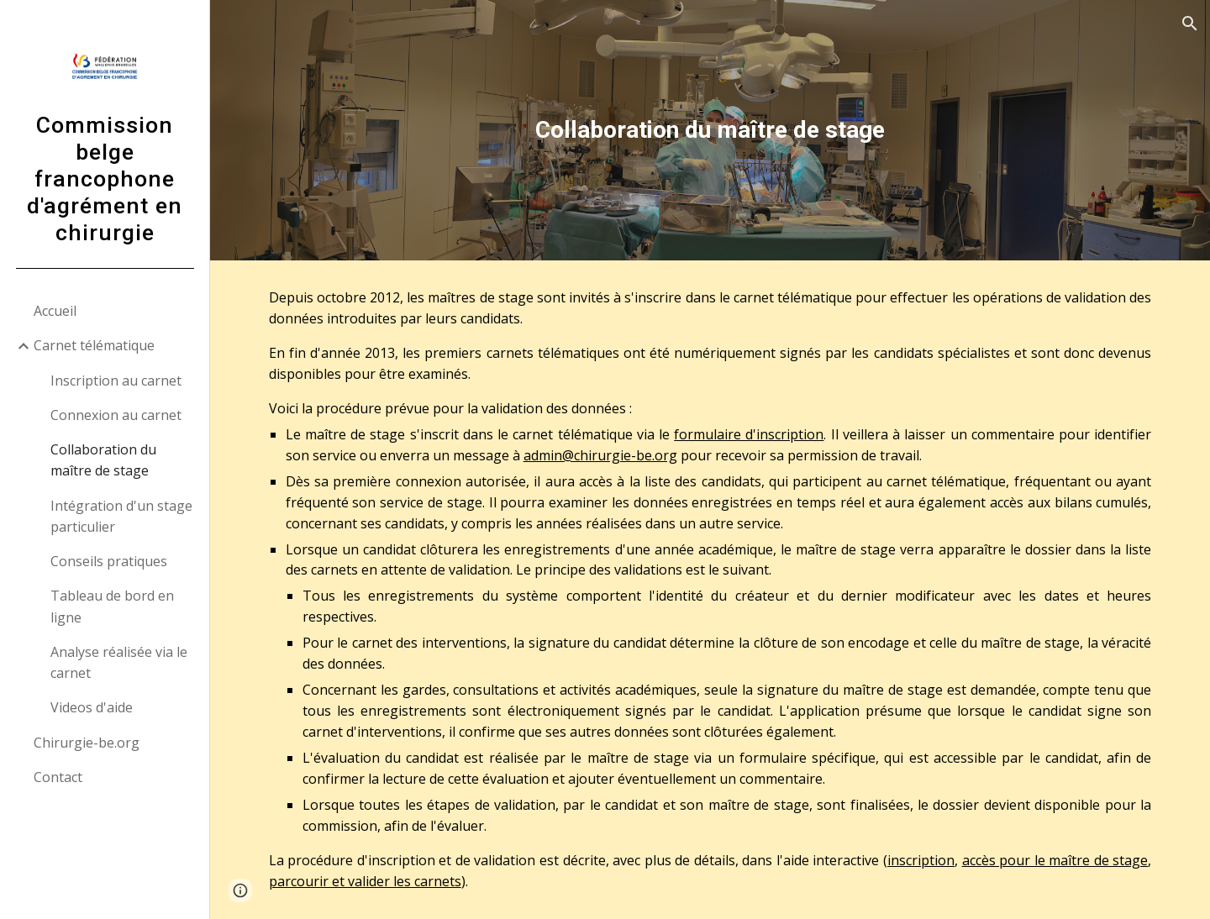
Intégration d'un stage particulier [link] (121, 516)
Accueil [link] (55, 311)
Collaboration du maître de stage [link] (103, 460)
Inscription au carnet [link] (116, 380)
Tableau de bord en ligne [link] (112, 606)
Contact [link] (58, 777)
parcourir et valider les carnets (365, 881)
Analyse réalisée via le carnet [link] (118, 662)
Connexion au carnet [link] (116, 415)
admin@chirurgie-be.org (600, 455)
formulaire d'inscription (748, 434)
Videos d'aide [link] (91, 707)
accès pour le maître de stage (1055, 860)
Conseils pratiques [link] (108, 561)
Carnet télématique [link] (94, 345)
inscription (921, 860)
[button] (1190, 23)
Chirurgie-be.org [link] (86, 742)
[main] (710, 130)
